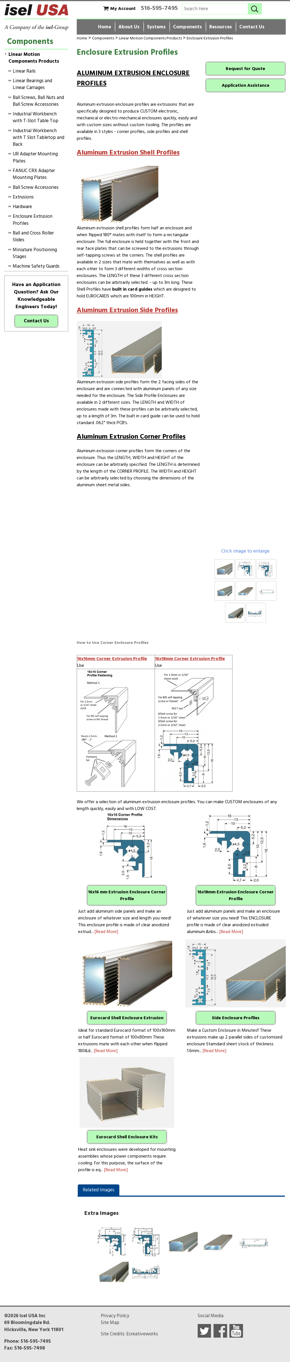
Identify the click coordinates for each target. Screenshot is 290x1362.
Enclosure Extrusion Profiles (210, 38)
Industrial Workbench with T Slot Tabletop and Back (38, 138)
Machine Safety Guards (36, 266)
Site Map (110, 1323)
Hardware (22, 207)
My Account (123, 8)
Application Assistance (245, 85)
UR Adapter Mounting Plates (35, 157)
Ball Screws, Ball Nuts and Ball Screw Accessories (38, 101)
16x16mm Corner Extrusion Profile (112, 658)
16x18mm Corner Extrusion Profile (190, 658)
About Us (129, 27)
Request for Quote (245, 68)
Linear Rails (24, 71)
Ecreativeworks (142, 1334)
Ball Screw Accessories (36, 187)
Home (104, 27)
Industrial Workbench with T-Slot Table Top (35, 117)
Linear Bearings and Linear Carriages (32, 84)
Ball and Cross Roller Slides (33, 236)
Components (187, 27)
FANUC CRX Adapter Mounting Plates (34, 174)
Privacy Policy (115, 1316)
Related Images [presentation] (98, 1190)
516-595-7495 (159, 8)
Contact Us (252, 27)
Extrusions (23, 197)
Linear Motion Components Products (150, 38)
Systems (156, 27)
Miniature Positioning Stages (35, 253)
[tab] (99, 1190)
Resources (220, 27)
